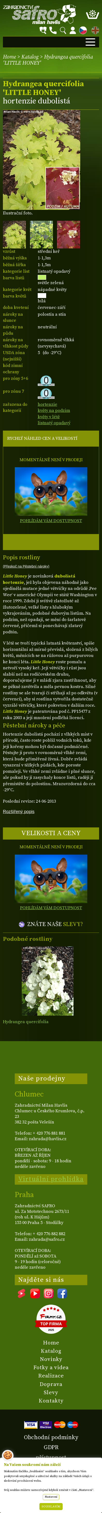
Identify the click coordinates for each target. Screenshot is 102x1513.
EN (94, 29)
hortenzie (47, 404)
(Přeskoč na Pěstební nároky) (26, 566)
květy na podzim (54, 410)
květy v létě (49, 417)
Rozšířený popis (19, 811)
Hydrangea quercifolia (26, 1022)
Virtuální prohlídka (51, 1179)
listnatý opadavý (54, 423)
